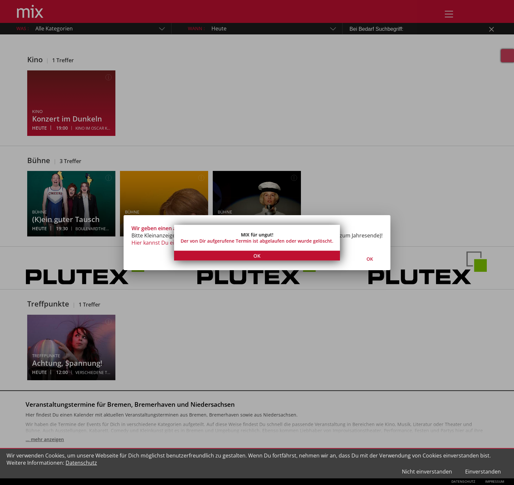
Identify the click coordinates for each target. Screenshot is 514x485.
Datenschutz (81, 462)
